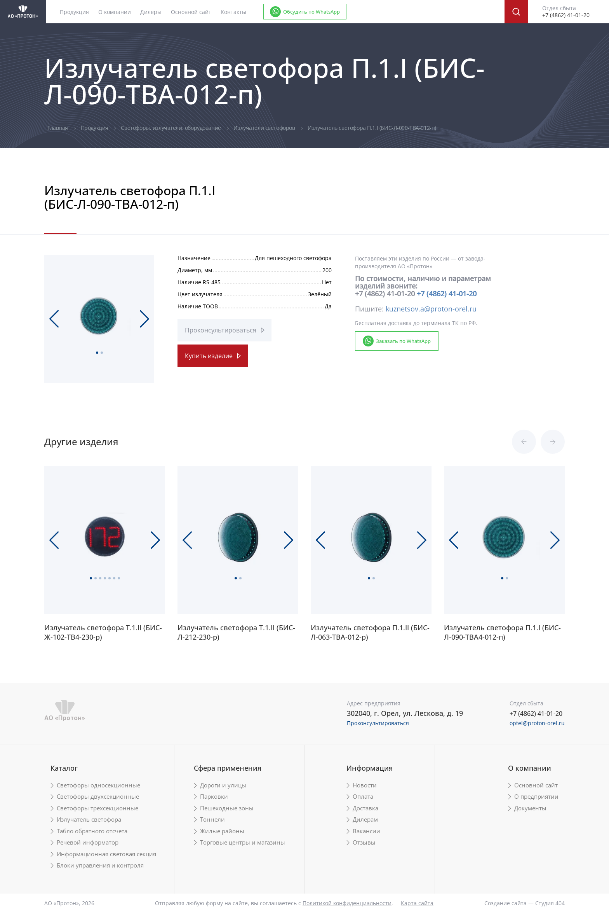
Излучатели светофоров (264, 127)
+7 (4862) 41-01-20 (447, 293)
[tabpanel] (99, 315)
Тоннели (212, 819)
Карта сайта (417, 903)
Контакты (233, 12)
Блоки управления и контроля (100, 865)
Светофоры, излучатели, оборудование (171, 127)
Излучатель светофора (89, 819)
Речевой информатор (87, 842)
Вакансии (366, 831)
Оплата (363, 796)
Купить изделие (209, 356)
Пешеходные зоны (227, 808)
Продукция (95, 127)
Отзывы (364, 842)
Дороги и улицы (223, 785)
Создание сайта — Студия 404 (524, 903)
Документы (530, 808)
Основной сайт (191, 12)
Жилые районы (222, 831)
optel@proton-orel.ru (537, 723)
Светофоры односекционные (98, 785)
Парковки (214, 796)
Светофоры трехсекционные (97, 808)
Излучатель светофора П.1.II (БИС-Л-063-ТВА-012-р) (370, 632)
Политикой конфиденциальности (347, 903)
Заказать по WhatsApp (403, 341)
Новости (365, 785)
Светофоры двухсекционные (98, 796)
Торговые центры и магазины (242, 842)
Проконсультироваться (220, 330)
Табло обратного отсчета (92, 831)
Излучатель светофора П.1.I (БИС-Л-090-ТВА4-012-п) (502, 632)
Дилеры (151, 12)
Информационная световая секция (106, 854)
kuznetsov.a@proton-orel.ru (431, 308)
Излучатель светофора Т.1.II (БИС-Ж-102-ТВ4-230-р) (103, 632)
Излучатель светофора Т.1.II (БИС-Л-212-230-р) (236, 632)
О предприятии (536, 796)
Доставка (365, 808)
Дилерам (365, 819)
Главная (58, 127)
